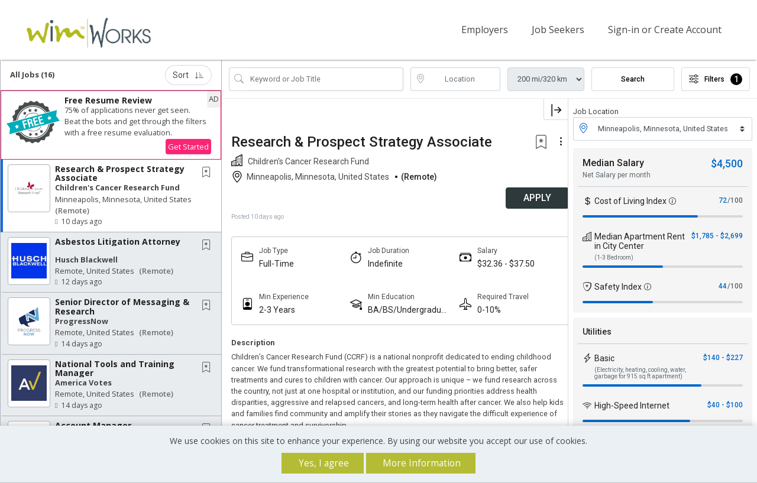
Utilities (597, 331)
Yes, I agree (324, 463)
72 (723, 200)
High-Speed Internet (631, 405)
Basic (604, 357)
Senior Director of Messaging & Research (122, 306)
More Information (422, 463)
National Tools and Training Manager (114, 368)
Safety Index (618, 286)
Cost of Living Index (630, 200)
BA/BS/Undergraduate (403, 309)
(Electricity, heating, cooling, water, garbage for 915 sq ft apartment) (640, 372)
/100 (735, 200)
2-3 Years (277, 309)
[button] (111, 124)
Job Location (596, 110)
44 (723, 285)
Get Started (188, 146)
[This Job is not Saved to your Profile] (208, 172)
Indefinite (381, 263)
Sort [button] (188, 74)
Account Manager (93, 424)
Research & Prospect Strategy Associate (120, 173)
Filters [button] (715, 79)
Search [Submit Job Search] (633, 78)
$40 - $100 (725, 404)
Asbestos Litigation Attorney (117, 241)
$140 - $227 (723, 357)
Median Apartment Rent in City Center (639, 240)
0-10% (482, 309)
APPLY (527, 197)
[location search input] (464, 78)
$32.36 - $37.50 (499, 263)
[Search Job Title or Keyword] (324, 78)
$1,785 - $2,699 (717, 235)
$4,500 (727, 163)
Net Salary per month (617, 174)
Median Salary (613, 162)
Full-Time (276, 263)
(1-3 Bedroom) (613, 257)
